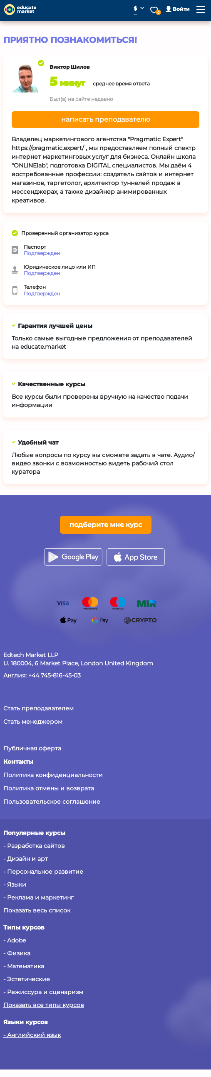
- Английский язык (32, 1035)
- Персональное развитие (43, 871)
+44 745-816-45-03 (54, 675)
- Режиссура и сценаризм (43, 992)
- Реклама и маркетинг (38, 897)
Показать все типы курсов (43, 1005)
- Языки (14, 884)
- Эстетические (26, 979)
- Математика (23, 966)
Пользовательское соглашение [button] (51, 801)
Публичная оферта (32, 748)
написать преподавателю (105, 119)
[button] (178, 9)
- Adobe (14, 940)
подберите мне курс (106, 525)
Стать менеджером (32, 721)
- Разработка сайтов (34, 846)
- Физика (16, 953)
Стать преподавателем (38, 708)
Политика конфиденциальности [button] (53, 775)
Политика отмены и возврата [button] (48, 788)
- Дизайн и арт (25, 858)
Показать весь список (36, 910)
